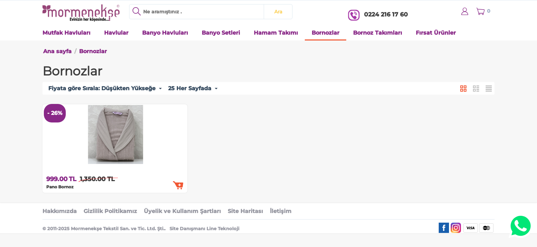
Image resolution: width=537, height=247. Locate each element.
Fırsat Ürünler (436, 33)
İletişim (280, 211)
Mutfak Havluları (66, 33)
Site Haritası (245, 211)
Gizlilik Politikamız (110, 211)
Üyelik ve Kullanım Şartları (182, 211)
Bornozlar (325, 33)
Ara (278, 12)
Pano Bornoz (60, 187)
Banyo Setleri (221, 33)
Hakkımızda (59, 211)
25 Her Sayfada (192, 88)
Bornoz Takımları (377, 33)
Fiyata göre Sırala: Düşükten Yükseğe (105, 88)
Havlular (116, 33)
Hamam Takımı (276, 33)
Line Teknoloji (223, 228)
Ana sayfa (57, 51)
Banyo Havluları (165, 33)
